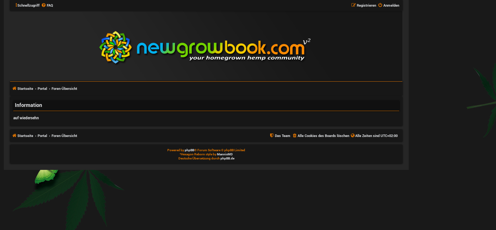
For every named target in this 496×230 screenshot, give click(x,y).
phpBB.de (227, 158)
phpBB (189, 150)
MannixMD (225, 154)
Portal (42, 88)
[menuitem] (47, 5)
